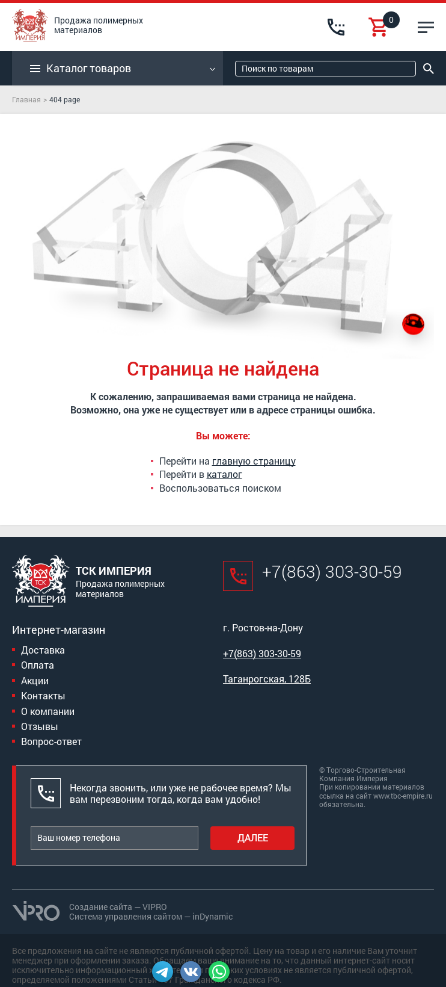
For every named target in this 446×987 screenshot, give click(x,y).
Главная (26, 99)
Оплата (37, 664)
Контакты (43, 695)
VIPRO (154, 906)
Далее (252, 837)
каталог (224, 474)
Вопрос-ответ (51, 741)
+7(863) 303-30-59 (332, 571)
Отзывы (39, 726)
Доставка (43, 649)
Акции (35, 680)
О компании (48, 711)
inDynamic (212, 916)
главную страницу (254, 460)
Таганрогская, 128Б (267, 678)
